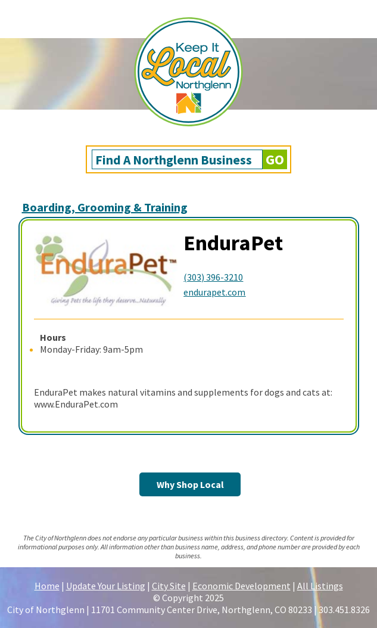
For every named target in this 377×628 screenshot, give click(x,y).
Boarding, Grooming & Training (105, 207)
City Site (169, 586)
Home (47, 586)
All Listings (320, 586)
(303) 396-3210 (213, 277)
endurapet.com (214, 292)
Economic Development (241, 586)
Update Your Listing (105, 586)
